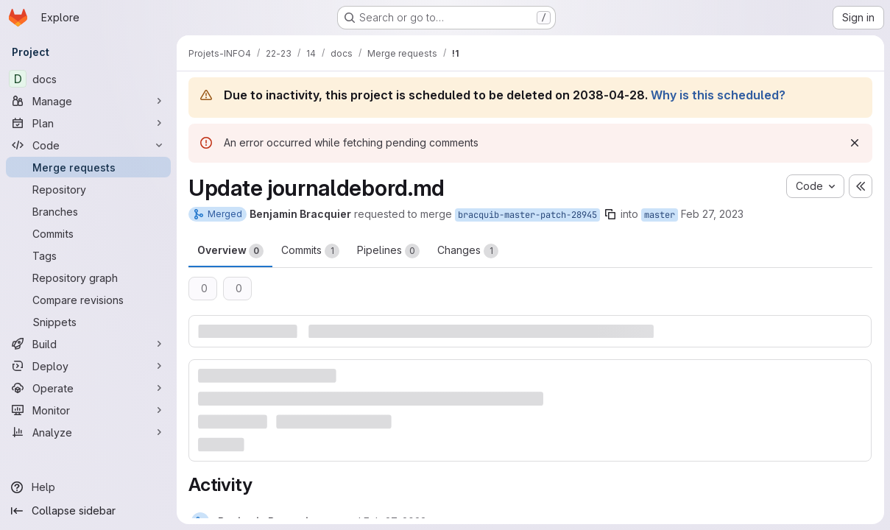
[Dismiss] (854, 143)
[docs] (88, 78)
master (659, 215)
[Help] (88, 487)
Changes (467, 251)
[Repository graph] (88, 277)
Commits (310, 251)
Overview (230, 251)
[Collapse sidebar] (88, 511)
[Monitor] (88, 410)
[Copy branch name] (610, 214)
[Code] (88, 145)
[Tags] (88, 255)
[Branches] (88, 211)
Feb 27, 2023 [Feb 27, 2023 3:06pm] (712, 214)
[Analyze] (88, 432)
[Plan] (88, 123)
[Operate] (88, 388)
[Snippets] (88, 321)
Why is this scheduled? (718, 95)
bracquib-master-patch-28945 (527, 215)
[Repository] (88, 189)
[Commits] (88, 233)
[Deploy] (88, 366)
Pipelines (388, 251)
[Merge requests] (88, 167)
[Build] (88, 343)
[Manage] (88, 101)
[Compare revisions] (88, 299)
